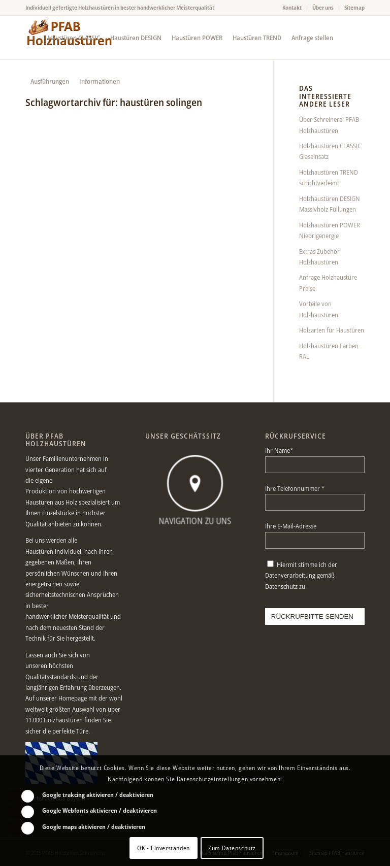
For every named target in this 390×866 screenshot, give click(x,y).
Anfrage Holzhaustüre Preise (328, 282)
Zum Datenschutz (232, 848)
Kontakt (292, 7)
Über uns (323, 7)
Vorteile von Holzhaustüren (318, 309)
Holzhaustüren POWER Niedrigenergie (329, 230)
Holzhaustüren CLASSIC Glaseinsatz (330, 151)
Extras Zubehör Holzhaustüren (319, 257)
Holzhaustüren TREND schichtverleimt (328, 177)
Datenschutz (281, 586)
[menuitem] (292, 7)
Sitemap (354, 7)
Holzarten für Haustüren (331, 330)
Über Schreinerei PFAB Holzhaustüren (329, 125)
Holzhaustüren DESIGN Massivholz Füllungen (329, 204)
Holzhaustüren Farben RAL (329, 351)
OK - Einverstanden (163, 848)
